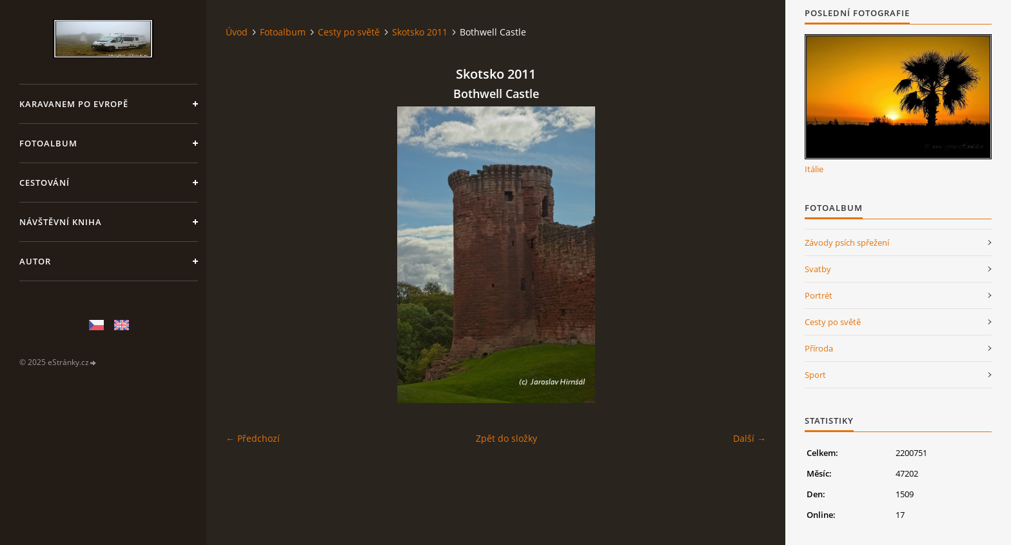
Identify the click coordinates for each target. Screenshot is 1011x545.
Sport (815, 375)
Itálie (814, 169)
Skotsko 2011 (419, 32)
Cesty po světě (349, 32)
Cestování (44, 182)
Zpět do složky (506, 438)
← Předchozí (253, 438)
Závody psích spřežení (847, 242)
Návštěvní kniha (60, 222)
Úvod (237, 32)
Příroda (819, 348)
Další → (749, 438)
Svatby (818, 269)
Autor (35, 261)
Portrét (818, 295)
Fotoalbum (48, 143)
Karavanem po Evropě (73, 104)
